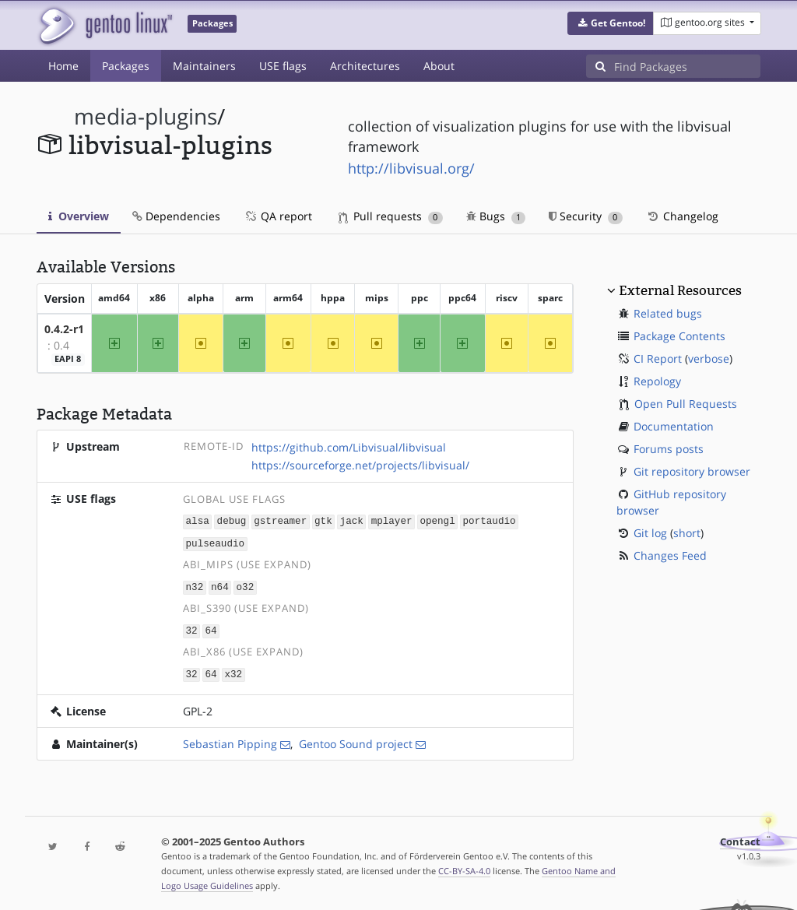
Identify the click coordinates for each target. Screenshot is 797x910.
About (439, 65)
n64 (220, 585)
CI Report (658, 358)
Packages (125, 65)
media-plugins (145, 116)
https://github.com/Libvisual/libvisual (348, 447)
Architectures (365, 65)
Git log (650, 532)
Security (586, 216)
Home (63, 65)
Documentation (674, 426)
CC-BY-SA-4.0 (464, 867)
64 (210, 627)
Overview (78, 216)
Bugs (496, 216)
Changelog (682, 216)
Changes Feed (670, 555)
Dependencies (176, 216)
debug (232, 520)
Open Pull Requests (685, 403)
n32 (195, 585)
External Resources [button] (680, 290)
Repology (657, 381)
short (686, 532)
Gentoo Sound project (356, 740)
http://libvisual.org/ (411, 168)
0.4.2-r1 (64, 328)
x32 (233, 670)
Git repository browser (692, 471)
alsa (197, 520)
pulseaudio (215, 542)
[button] (610, 23)
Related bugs (668, 313)
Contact (740, 838)
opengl (437, 520)
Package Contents (679, 336)
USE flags (283, 65)
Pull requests (391, 216)
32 (192, 627)
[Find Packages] (687, 66)
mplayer (392, 520)
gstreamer (280, 520)
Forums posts (669, 448)
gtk (323, 520)
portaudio (489, 520)
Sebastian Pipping (230, 740)
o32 (246, 585)
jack (351, 520)
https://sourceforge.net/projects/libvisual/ (360, 465)
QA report (278, 216)
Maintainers (204, 65)
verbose (708, 358)
